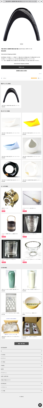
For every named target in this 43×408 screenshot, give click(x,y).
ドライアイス (3, 358)
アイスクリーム (3, 372)
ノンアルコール (4, 387)
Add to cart (21, 67)
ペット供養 (3, 390)
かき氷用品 (3, 354)
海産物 (2, 369)
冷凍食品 (2, 365)
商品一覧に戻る (21, 343)
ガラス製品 (3, 361)
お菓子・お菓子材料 (4, 376)
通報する (40, 73)
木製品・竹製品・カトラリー (6, 379)
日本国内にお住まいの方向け (21, 70)
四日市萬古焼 (3, 383)
